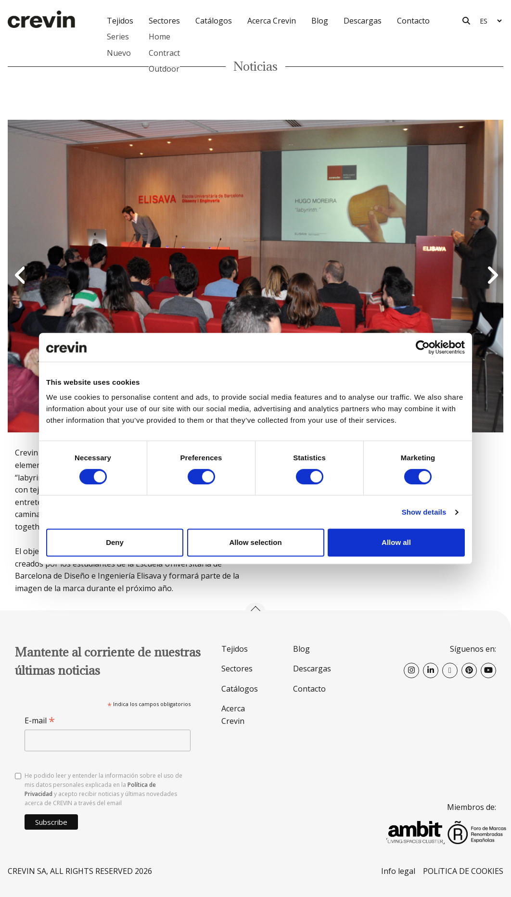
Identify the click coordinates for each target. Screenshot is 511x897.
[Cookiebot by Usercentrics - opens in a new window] (423, 347)
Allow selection (255, 542)
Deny (115, 542)
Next (491, 276)
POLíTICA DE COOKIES (463, 871)
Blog (319, 20)
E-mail (40, 720)
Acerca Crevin (271, 20)
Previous (20, 276)
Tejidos (234, 649)
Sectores (237, 668)
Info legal (398, 871)
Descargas (363, 20)
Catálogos (213, 20)
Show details (424, 512)
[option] (255, 276)
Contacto (413, 20)
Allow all (396, 542)
